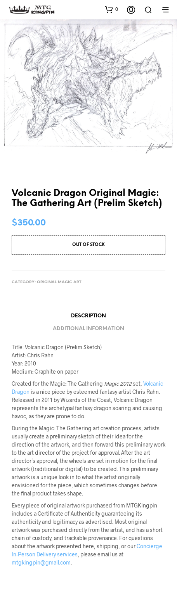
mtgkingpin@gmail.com (41, 562)
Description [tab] (88, 316)
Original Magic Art (59, 282)
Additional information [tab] (88, 328)
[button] (111, 9)
